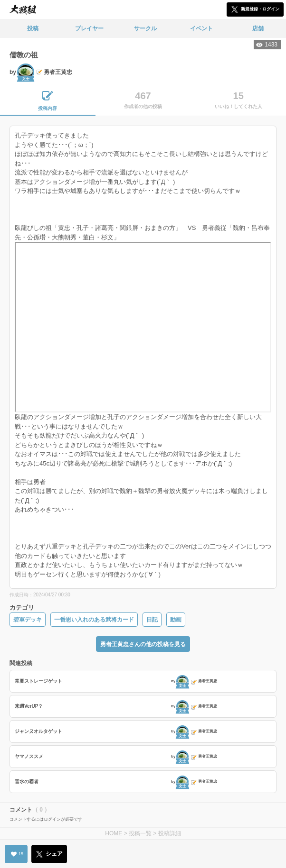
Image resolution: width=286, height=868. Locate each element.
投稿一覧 (140, 833)
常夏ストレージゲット (38, 681)
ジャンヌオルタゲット (38, 731)
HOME (113, 833)
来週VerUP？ (29, 706)
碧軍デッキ (27, 619)
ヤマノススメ (29, 756)
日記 (152, 619)
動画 (175, 619)
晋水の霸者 (26, 781)
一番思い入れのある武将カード (94, 619)
